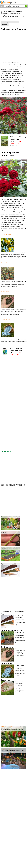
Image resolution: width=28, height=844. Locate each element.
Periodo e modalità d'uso (13, 29)
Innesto (3, 532)
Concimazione (5, 517)
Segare (3, 564)
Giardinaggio (5, 13)
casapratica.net (10, 11)
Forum (6, 6)
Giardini (18, 11)
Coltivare (4, 548)
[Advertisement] (14, 46)
